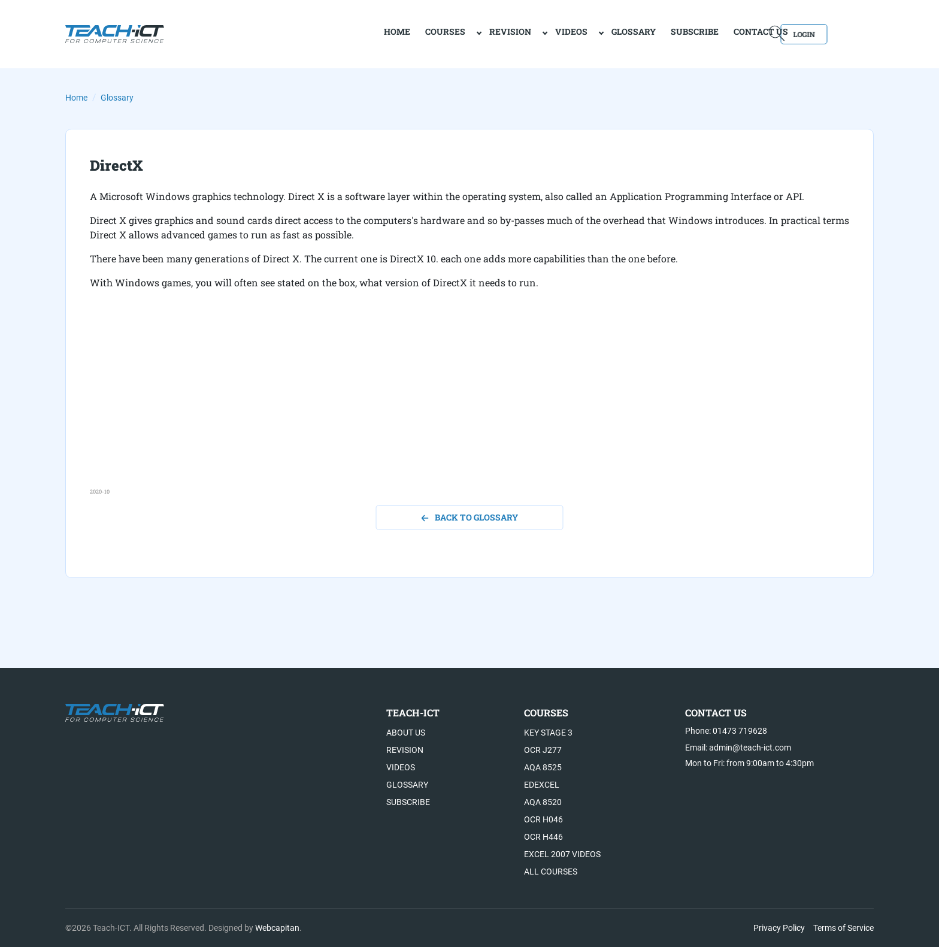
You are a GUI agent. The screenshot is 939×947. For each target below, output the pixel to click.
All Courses (550, 871)
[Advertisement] (449, 404)
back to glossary (470, 517)
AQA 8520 (543, 802)
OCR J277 (543, 750)
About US (405, 732)
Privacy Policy (779, 928)
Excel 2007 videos (562, 854)
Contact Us (717, 33)
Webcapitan (277, 928)
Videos (528, 33)
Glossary (590, 33)
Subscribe (652, 33)
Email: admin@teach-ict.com (738, 747)
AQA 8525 (543, 767)
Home (76, 97)
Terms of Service (843, 928)
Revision (467, 33)
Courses (402, 33)
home (354, 33)
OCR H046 (543, 819)
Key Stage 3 (548, 732)
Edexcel (541, 784)
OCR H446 (543, 837)
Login (839, 33)
